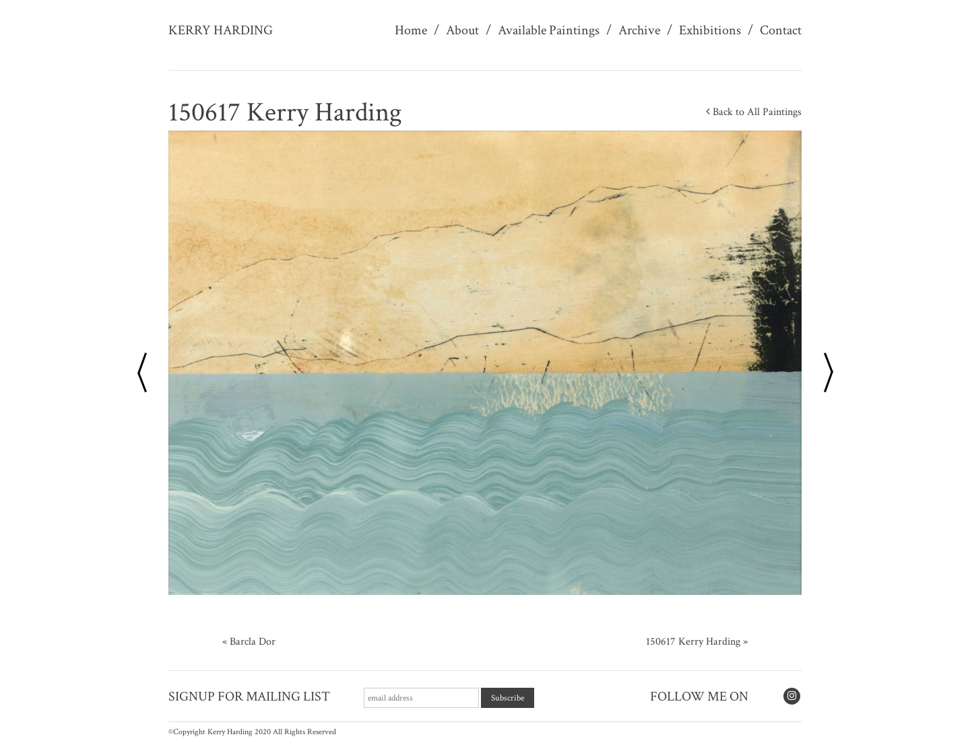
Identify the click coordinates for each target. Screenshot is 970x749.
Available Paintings (549, 30)
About (462, 30)
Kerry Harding (220, 30)
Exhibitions (710, 30)
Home (411, 30)
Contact (781, 30)
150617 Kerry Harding (693, 642)
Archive (639, 30)
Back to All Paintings (754, 112)
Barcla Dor (253, 642)
